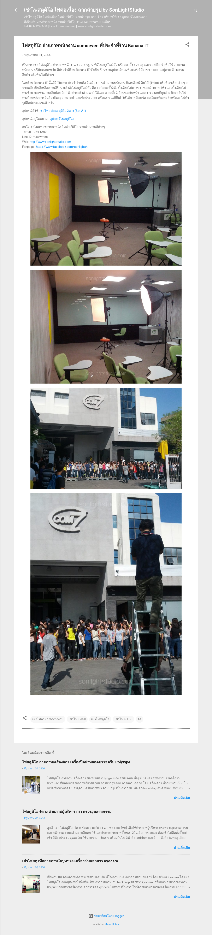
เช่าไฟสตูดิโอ (100, 719)
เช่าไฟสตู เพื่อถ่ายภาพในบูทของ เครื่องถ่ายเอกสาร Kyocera (70, 861)
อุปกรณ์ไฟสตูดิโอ (62, 119)
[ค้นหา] (195, 11)
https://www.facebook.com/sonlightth (62, 147)
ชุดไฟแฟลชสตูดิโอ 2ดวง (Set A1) (63, 111)
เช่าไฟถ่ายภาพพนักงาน (47, 719)
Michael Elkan (112, 924)
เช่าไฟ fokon (123, 719)
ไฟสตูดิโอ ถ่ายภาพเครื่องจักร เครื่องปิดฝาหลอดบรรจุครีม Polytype (76, 762)
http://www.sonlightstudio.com (50, 142)
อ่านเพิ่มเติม (182, 798)
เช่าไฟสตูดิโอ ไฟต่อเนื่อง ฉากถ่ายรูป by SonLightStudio (84, 10)
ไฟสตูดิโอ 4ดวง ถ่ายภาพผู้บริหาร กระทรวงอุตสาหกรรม (67, 811)
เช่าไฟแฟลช (77, 719)
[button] (187, 45)
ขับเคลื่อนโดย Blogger (106, 916)
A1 (139, 719)
